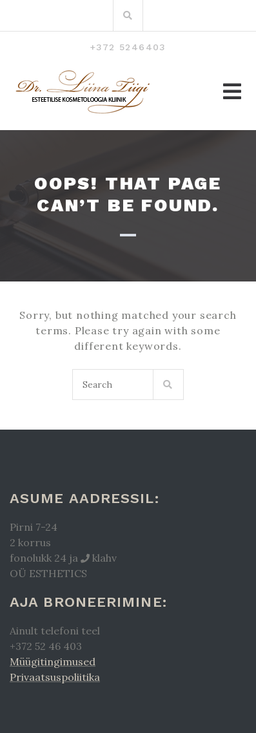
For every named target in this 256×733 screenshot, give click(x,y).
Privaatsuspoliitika (55, 677)
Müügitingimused (52, 661)
